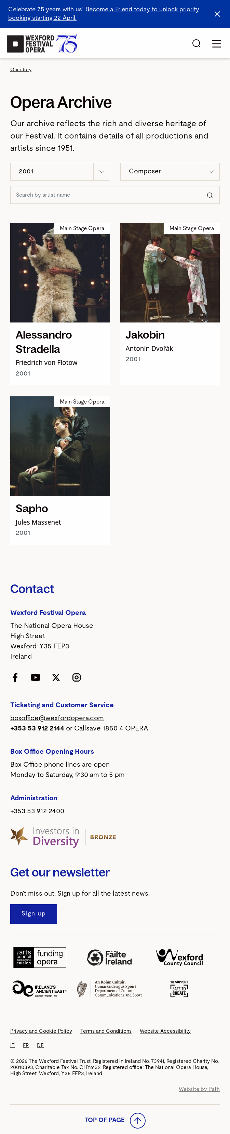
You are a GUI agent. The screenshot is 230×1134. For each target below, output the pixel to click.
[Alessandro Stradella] (60, 273)
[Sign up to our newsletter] (33, 914)
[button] (60, 172)
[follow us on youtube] (35, 677)
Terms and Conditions (106, 1031)
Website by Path (199, 1089)
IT (12, 1045)
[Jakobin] (170, 273)
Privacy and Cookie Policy (41, 1031)
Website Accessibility (165, 1031)
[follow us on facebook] (15, 677)
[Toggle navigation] (217, 43)
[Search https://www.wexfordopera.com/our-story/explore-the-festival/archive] (106, 194)
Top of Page (115, 1121)
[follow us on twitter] (56, 677)
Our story (20, 69)
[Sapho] (60, 446)
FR (26, 1045)
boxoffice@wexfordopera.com (57, 718)
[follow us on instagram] (76, 677)
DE (40, 1045)
